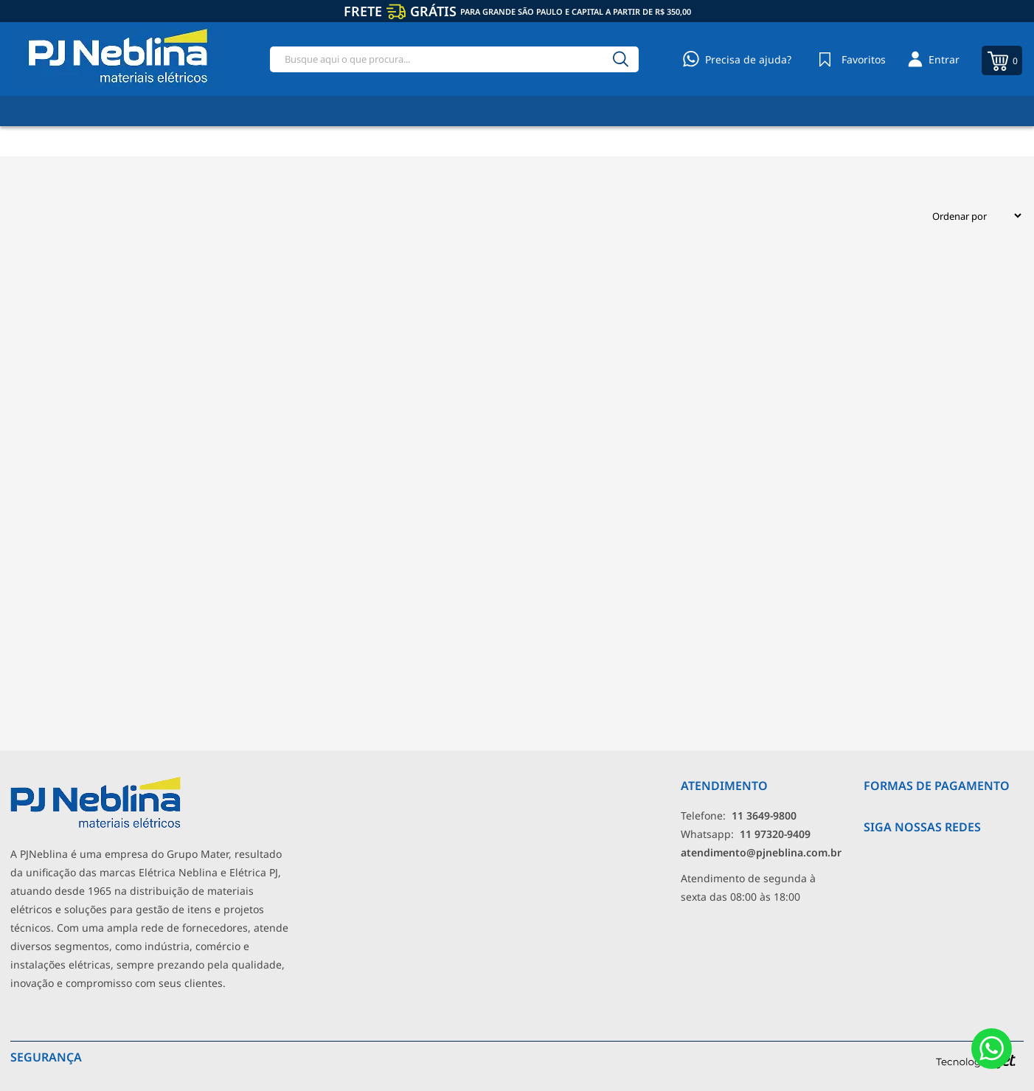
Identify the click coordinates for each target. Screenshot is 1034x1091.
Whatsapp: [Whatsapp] (746, 834)
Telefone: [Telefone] (739, 815)
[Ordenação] (971, 215)
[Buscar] (621, 59)
